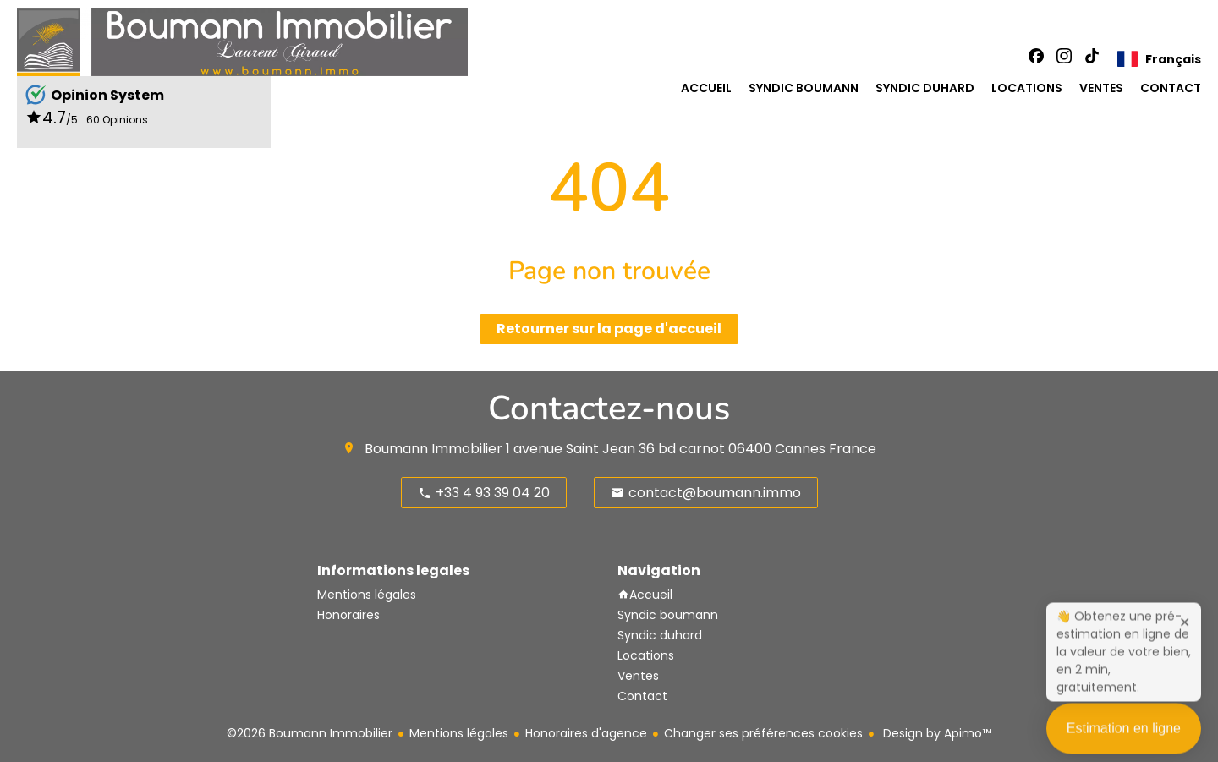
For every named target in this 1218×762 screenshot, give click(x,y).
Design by (935, 733)
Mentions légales (458, 733)
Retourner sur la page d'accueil (609, 328)
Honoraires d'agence (586, 733)
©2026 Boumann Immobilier (309, 733)
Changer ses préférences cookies (763, 733)
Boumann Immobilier (433, 448)
